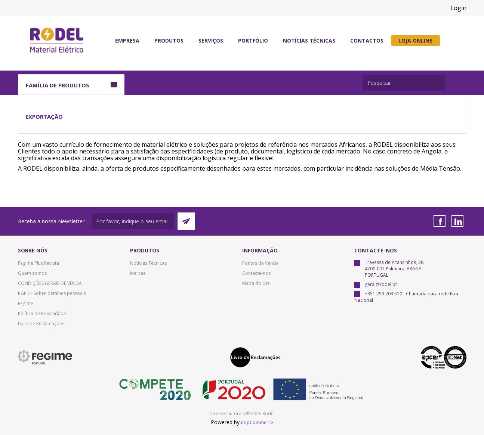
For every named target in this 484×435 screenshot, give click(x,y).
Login (458, 8)
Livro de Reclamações (41, 323)
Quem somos (32, 273)
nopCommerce (257, 422)
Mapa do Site (256, 283)
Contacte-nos (256, 273)
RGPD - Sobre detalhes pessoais (52, 293)
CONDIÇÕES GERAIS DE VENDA (50, 283)
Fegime (25, 303)
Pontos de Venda (260, 263)
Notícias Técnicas (148, 263)
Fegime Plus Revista (38, 263)
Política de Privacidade (42, 313)
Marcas (137, 273)
